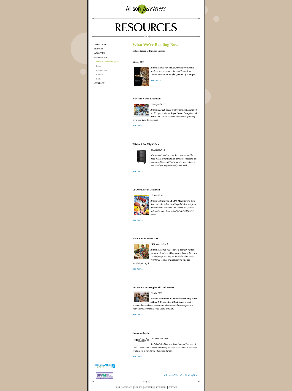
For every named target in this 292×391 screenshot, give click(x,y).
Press (98, 66)
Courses (99, 74)
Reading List (101, 70)
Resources (100, 57)
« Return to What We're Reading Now (181, 375)
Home (117, 387)
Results (99, 49)
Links (98, 79)
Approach (100, 44)
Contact (99, 83)
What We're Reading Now (107, 61)
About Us (99, 53)
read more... (156, 80)
